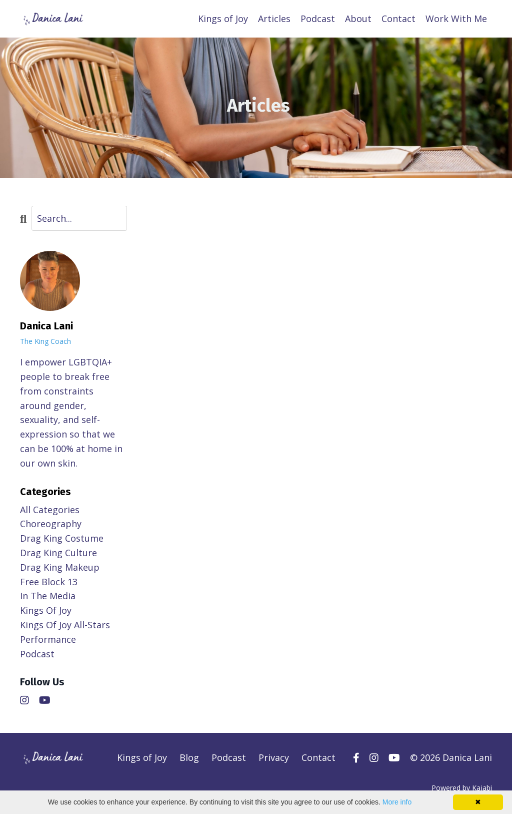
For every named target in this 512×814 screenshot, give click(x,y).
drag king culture (58, 553)
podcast (37, 654)
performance (48, 639)
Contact (399, 19)
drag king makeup (60, 567)
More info (397, 802)
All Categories (50, 510)
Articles (274, 19)
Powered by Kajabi (462, 787)
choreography (51, 524)
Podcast (317, 19)
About (358, 19)
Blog (189, 757)
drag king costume (62, 538)
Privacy (273, 757)
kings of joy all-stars (65, 625)
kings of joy (46, 610)
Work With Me (456, 19)
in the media (48, 596)
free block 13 (49, 582)
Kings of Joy (223, 19)
